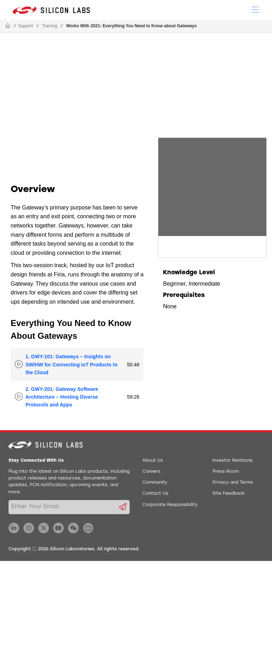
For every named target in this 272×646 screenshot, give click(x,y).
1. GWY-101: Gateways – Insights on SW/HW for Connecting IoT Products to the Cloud (72, 364)
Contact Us (155, 493)
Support (25, 25)
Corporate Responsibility (170, 505)
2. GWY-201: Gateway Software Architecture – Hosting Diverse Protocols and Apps (62, 397)
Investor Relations (232, 461)
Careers (151, 472)
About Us (152, 461)
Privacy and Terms (232, 483)
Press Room (225, 472)
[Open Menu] (255, 9)
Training (49, 25)
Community (154, 483)
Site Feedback (228, 493)
